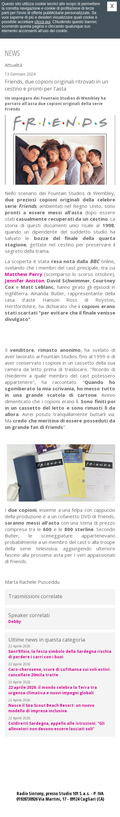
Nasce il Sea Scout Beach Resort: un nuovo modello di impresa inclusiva (51, 708)
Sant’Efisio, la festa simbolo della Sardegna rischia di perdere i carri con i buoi (59, 654)
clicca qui (42, 22)
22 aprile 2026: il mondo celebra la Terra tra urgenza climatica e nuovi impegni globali (52, 690)
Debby (14, 621)
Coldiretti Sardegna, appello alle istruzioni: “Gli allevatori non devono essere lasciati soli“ (56, 726)
